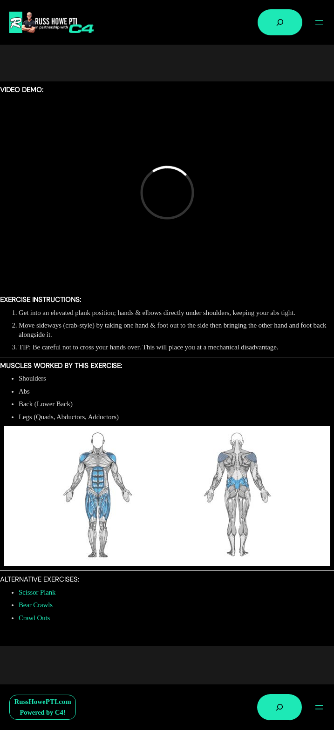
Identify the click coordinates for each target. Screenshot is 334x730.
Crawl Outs (34, 618)
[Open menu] (319, 22)
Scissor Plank (37, 592)
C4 (59, 712)
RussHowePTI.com (42, 701)
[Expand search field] (280, 22)
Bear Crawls (36, 605)
